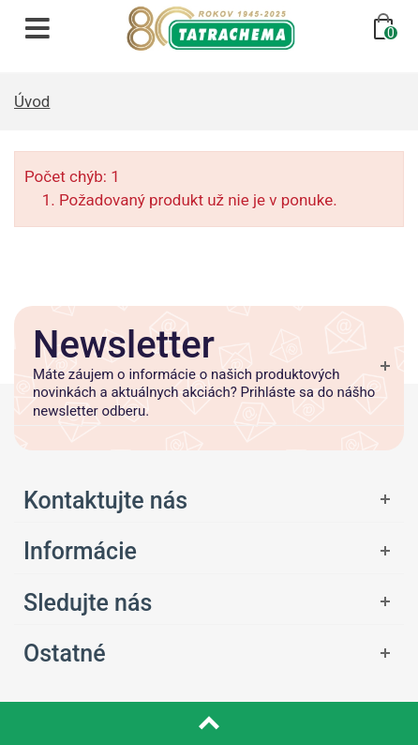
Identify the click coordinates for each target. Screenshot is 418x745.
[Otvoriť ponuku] (209, 500)
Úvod (32, 101)
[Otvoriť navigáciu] (37, 28)
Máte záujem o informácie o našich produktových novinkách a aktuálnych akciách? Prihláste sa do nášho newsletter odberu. (204, 392)
